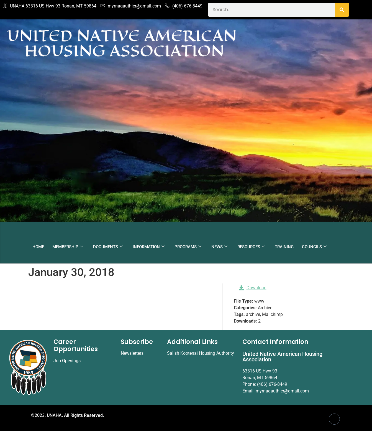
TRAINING (284, 246)
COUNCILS (314, 246)
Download (252, 287)
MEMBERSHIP (67, 246)
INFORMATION (149, 246)
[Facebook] (334, 419)
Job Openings (67, 360)
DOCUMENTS (108, 246)
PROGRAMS (188, 246)
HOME (38, 246)
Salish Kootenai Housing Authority (200, 353)
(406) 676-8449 (183, 6)
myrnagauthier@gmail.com (131, 6)
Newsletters (132, 353)
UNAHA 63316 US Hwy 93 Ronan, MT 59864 (49, 6)
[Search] (342, 10)
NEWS (219, 246)
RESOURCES (251, 246)
